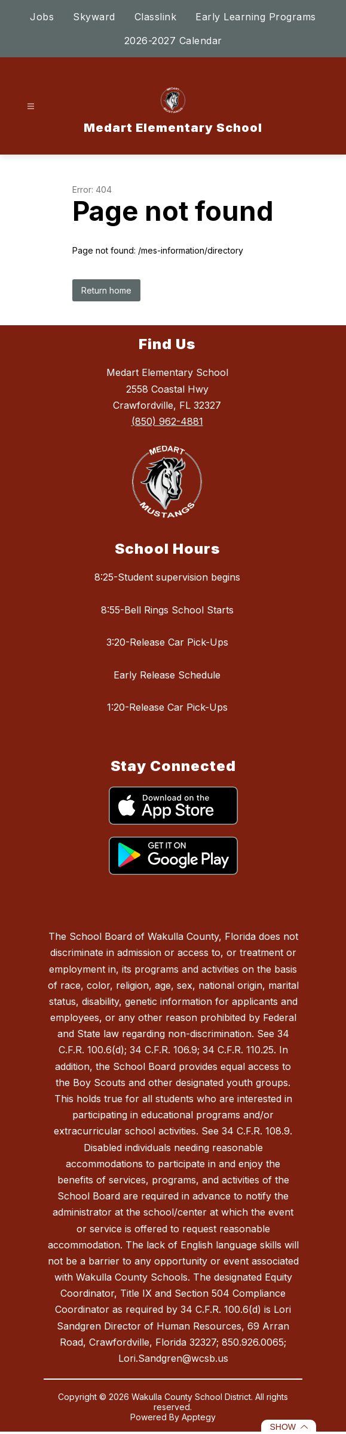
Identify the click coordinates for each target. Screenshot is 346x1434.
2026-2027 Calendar (173, 41)
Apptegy (199, 1417)
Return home (106, 290)
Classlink (155, 17)
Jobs (42, 17)
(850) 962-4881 (167, 421)
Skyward (94, 17)
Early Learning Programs (255, 17)
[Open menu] (31, 106)
